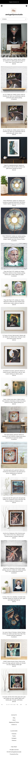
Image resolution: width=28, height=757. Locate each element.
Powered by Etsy (14, 754)
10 (20, 704)
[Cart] (26, 6)
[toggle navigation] (1, 6)
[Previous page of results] (2, 705)
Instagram (14, 738)
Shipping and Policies (14, 722)
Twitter (14, 736)
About (14, 720)
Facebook (14, 734)
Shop (14, 718)
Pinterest (14, 740)
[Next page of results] (26, 705)
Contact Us (14, 724)
